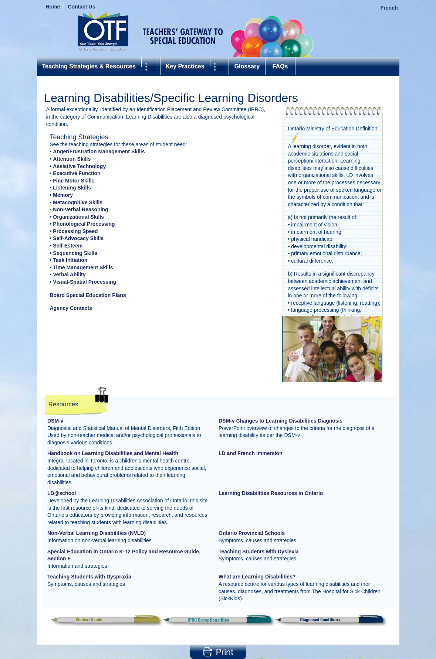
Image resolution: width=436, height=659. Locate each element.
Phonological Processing (84, 224)
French (389, 8)
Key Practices (185, 66)
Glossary (247, 66)
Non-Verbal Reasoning (80, 209)
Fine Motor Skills (73, 181)
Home (53, 7)
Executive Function (76, 173)
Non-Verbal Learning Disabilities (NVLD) (96, 533)
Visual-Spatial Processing (84, 282)
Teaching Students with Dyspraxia (89, 577)
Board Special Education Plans (88, 295)
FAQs (280, 66)
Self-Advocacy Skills (78, 238)
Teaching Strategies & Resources (89, 66)
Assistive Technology (79, 166)
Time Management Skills (83, 267)
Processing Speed (75, 231)
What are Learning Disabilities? (257, 577)
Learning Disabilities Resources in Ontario (271, 493)
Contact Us (81, 7)
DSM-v (55, 421)
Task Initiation (70, 260)
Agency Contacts (71, 308)
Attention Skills (72, 159)
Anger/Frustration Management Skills (99, 151)
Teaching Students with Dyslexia (259, 551)
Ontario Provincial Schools (252, 533)
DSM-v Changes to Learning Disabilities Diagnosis (280, 421)
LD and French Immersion (251, 453)
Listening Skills (72, 188)
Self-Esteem (67, 246)
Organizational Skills (78, 217)
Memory (63, 195)
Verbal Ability (69, 274)
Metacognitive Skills (77, 202)
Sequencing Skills (75, 253)
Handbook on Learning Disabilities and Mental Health (112, 453)
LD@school (61, 493)
